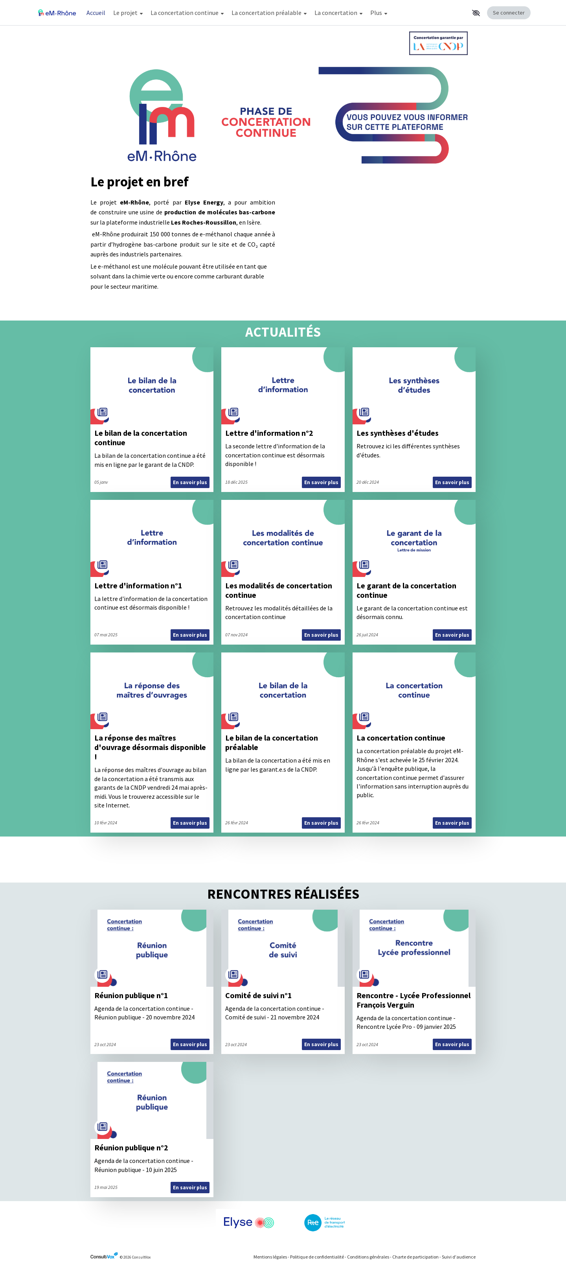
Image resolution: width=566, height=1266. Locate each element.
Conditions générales (368, 1257)
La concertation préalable (269, 13)
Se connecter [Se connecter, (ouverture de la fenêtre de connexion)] (509, 12)
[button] (476, 13)
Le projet (128, 13)
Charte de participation (415, 1257)
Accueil (95, 13)
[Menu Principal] (276, 13)
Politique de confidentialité (317, 1257)
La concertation (338, 13)
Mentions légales (270, 1257)
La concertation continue (187, 13)
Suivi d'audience (459, 1257)
